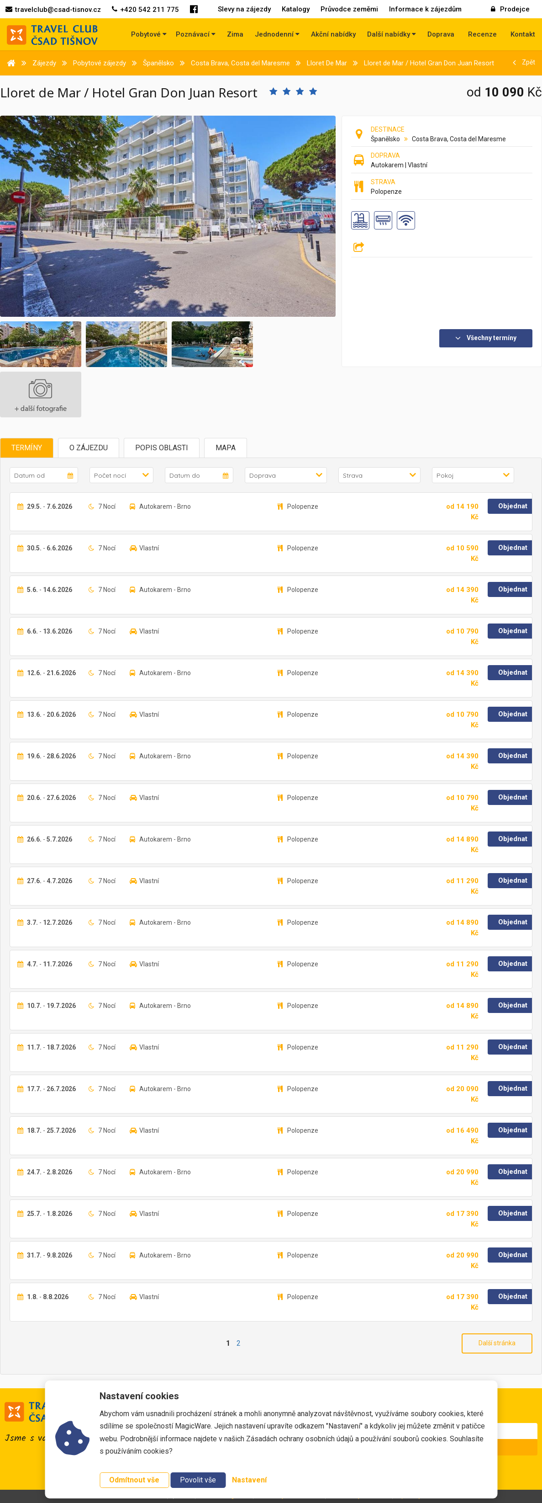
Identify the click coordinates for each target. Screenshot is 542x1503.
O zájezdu (88, 447)
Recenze (482, 34)
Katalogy (296, 9)
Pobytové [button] (149, 34)
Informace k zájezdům (425, 9)
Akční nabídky (333, 34)
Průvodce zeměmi (349, 9)
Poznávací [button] (196, 34)
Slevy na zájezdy (244, 9)
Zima (235, 34)
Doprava (440, 34)
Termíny (26, 447)
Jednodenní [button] (277, 34)
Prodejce (510, 9)
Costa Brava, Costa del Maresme (459, 139)
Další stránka (497, 1343)
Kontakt (522, 34)
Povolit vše (198, 1480)
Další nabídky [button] (391, 34)
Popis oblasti (161, 447)
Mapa (226, 447)
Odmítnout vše (134, 1480)
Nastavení (249, 1480)
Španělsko (385, 139)
